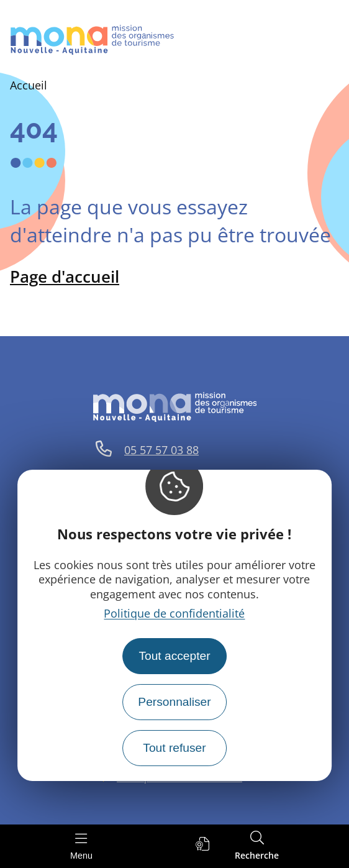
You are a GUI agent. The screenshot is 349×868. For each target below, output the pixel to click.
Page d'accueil (64, 276)
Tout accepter (174, 655)
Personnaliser (174, 701)
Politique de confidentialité (174, 613)
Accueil (28, 85)
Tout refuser (174, 747)
